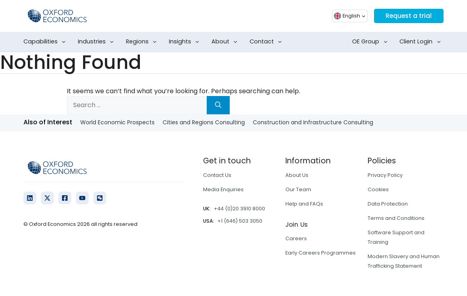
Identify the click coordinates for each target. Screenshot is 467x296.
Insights (185, 41)
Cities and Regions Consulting (204, 122)
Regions (143, 41)
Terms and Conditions (396, 218)
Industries (97, 41)
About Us (296, 175)
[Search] (218, 105)
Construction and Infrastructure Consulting (313, 122)
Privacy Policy (385, 175)
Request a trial (408, 15)
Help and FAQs (304, 203)
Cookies (378, 189)
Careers (296, 238)
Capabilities (46, 41)
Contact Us (217, 175)
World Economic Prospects (117, 122)
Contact (267, 41)
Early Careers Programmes (320, 252)
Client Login (421, 41)
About (225, 41)
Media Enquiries (223, 189)
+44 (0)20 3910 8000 (239, 208)
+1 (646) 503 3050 (239, 221)
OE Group (371, 41)
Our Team (298, 189)
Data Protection (388, 203)
